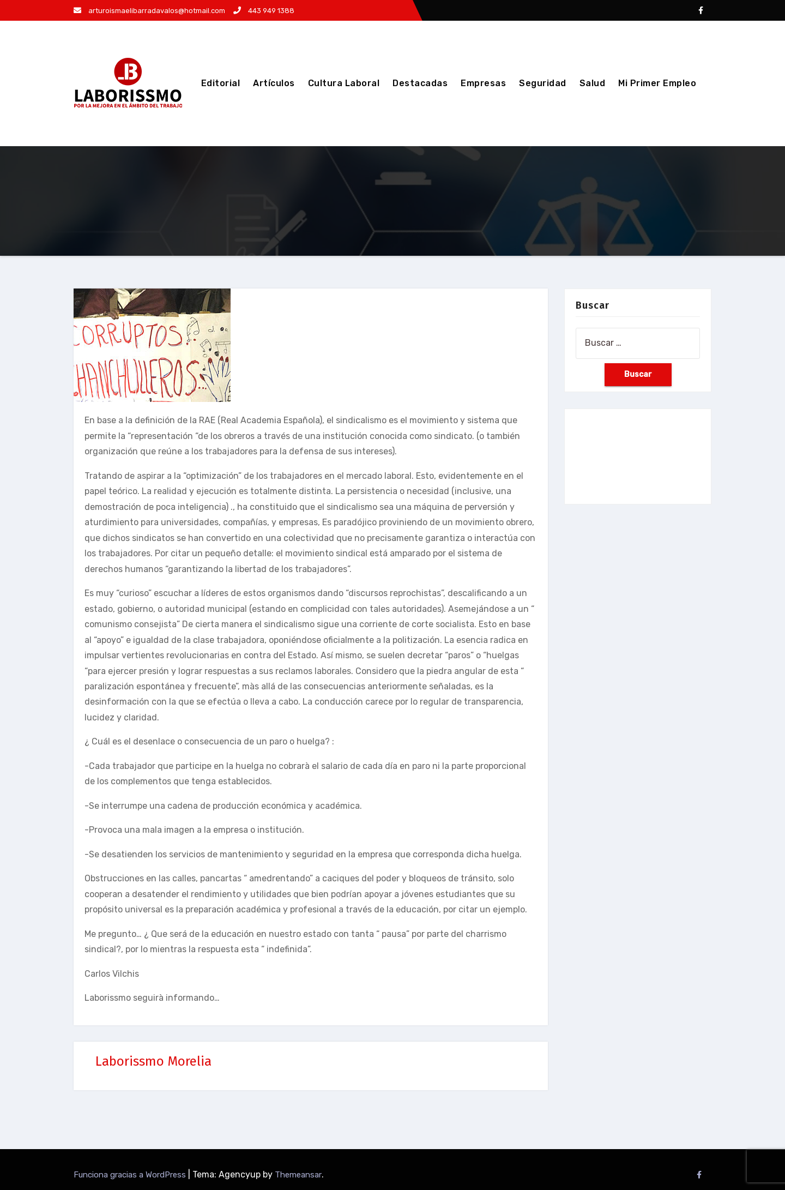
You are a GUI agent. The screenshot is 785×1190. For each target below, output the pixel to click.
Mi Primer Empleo (657, 83)
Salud (592, 83)
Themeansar (298, 1175)
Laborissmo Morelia (153, 1061)
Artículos (274, 83)
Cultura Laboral (344, 83)
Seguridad (542, 83)
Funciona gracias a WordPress (131, 1175)
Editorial (220, 83)
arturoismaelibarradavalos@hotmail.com (149, 11)
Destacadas (420, 83)
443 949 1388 (263, 11)
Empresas (483, 83)
